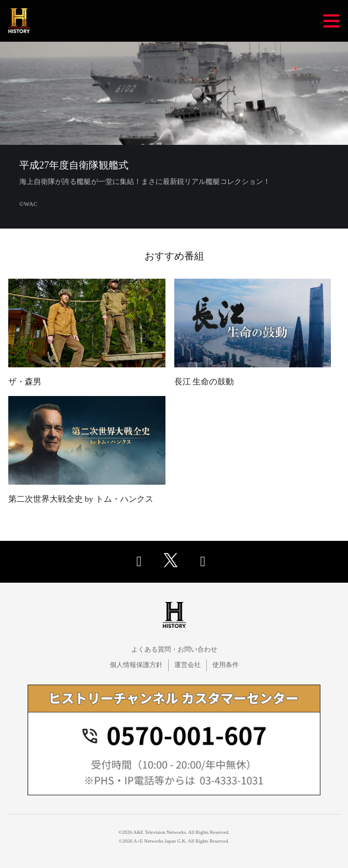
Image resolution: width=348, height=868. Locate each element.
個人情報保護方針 (136, 665)
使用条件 (225, 665)
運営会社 (187, 665)
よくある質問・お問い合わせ (174, 649)
